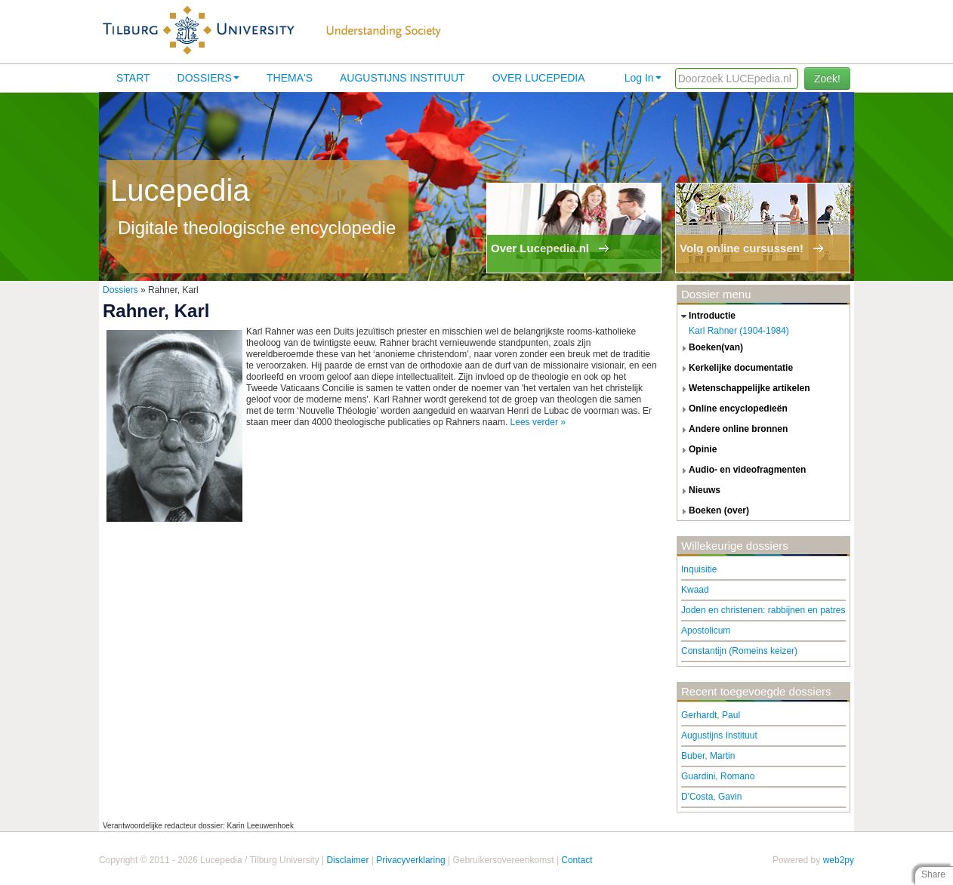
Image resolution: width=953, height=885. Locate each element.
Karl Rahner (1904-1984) (739, 330)
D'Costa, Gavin (711, 796)
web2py (838, 860)
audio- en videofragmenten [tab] (741, 470)
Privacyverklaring (410, 860)
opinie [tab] (697, 450)
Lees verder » (538, 422)
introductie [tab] (706, 316)
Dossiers (208, 78)
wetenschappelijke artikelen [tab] (743, 389)
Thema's (290, 78)
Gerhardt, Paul (710, 715)
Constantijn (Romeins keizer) (739, 651)
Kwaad (695, 589)
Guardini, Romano (717, 776)
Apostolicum (705, 630)
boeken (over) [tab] (713, 511)
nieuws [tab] (698, 491)
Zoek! (827, 78)
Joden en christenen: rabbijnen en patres (763, 610)
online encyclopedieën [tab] (732, 409)
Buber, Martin (708, 756)
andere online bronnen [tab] (732, 430)
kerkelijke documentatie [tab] (735, 368)
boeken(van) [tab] (710, 348)
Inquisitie (699, 569)
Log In (643, 78)
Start (133, 78)
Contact (576, 860)
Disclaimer (347, 860)
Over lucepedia (538, 78)
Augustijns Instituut (402, 78)
